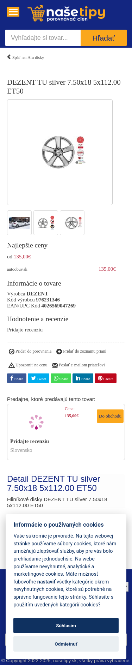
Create (105, 378)
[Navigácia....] (13, 12)
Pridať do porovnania (30, 351)
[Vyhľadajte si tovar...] (43, 38)
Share (16, 378)
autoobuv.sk (17, 269)
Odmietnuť (66, 644)
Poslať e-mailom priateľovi (78, 365)
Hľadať (103, 38)
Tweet (38, 378)
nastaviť (46, 582)
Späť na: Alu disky (25, 56)
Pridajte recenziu (25, 329)
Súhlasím (66, 625)
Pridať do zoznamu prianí (81, 351)
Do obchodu (110, 416)
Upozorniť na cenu (28, 365)
